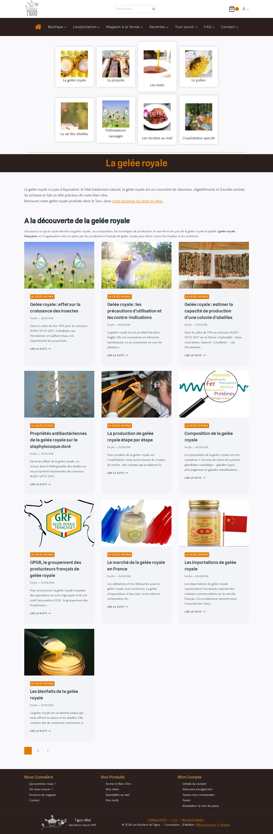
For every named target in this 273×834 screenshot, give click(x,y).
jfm (35, 318)
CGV (174, 820)
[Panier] (234, 9)
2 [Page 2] (38, 750)
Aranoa (224, 824)
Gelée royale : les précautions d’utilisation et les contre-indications (134, 311)
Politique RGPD (157, 820)
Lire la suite (40, 349)
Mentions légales (193, 820)
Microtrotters (207, 824)
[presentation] (59, 265)
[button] (247, 9)
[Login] (245, 9)
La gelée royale (42, 296)
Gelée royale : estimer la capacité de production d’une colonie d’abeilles (209, 311)
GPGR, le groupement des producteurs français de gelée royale (55, 569)
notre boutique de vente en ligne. (137, 201)
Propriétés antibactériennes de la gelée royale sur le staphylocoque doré (58, 440)
